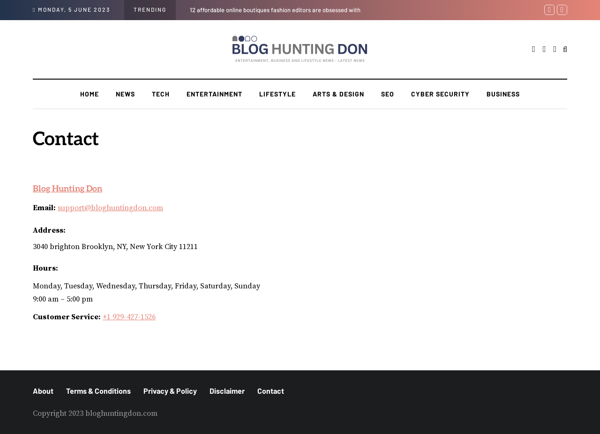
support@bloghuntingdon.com (110, 208)
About (43, 390)
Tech (161, 94)
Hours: (45, 268)
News (125, 94)
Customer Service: (67, 317)
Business (503, 94)
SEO (387, 94)
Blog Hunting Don (67, 189)
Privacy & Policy (170, 390)
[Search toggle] (565, 49)
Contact (270, 390)
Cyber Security (440, 94)
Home (89, 94)
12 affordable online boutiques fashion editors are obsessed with (275, 10)
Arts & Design (338, 94)
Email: (44, 208)
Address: (49, 230)
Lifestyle (277, 94)
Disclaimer (227, 390)
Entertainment (214, 94)
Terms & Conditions (98, 390)
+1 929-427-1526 (129, 317)
